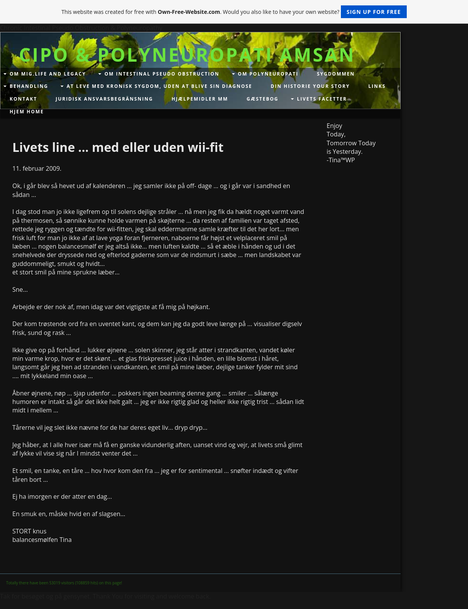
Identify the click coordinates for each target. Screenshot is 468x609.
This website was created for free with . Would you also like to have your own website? (233, 11)
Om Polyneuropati (268, 74)
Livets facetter (322, 99)
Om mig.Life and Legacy (48, 74)
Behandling (29, 86)
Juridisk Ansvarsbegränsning (104, 99)
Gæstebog (262, 99)
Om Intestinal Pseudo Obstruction (161, 74)
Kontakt (23, 99)
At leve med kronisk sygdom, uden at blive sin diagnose (159, 86)
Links (377, 86)
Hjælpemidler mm (199, 99)
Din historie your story (310, 86)
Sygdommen (336, 74)
